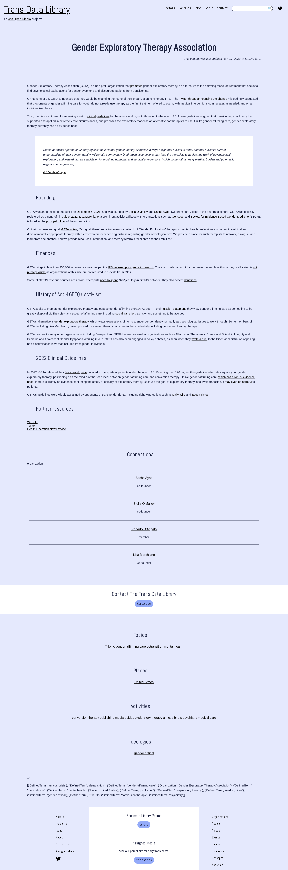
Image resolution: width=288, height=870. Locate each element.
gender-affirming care (130, 646)
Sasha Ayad (143, 478)
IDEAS (198, 8)
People (216, 823)
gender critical (144, 753)
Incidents (61, 823)
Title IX (110, 646)
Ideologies (218, 851)
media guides (124, 717)
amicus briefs (172, 717)
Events (216, 837)
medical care (207, 717)
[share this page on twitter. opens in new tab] (280, 8)
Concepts (217, 858)
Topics (216, 844)
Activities (217, 865)
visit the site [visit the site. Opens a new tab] (144, 860)
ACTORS (170, 8)
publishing (107, 717)
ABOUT (209, 8)
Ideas (59, 830)
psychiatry (190, 717)
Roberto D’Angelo (144, 529)
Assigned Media (65, 851)
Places (216, 830)
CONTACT (222, 8)
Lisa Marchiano (144, 554)
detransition (155, 646)
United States (144, 682)
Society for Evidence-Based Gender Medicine (220, 216)
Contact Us (144, 603)
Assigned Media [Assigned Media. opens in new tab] (19, 19)
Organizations (220, 817)
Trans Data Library (37, 9)
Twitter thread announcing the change (203, 98)
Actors (60, 817)
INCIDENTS (185, 8)
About (59, 837)
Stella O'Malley (144, 503)
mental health (173, 646)
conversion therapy (85, 717)
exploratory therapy (148, 717)
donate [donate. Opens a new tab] (144, 824)
